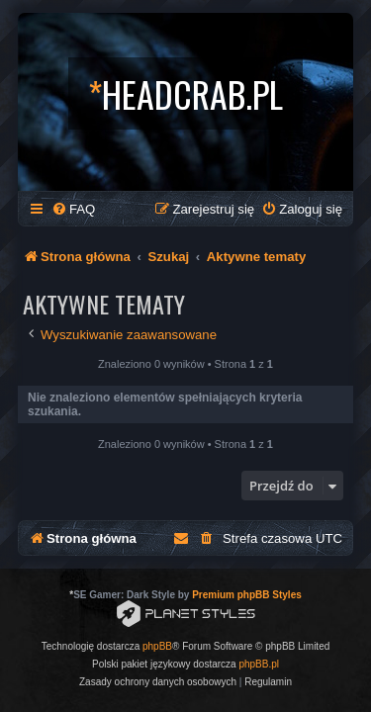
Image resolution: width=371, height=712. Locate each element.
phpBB (157, 646)
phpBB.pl (258, 664)
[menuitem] (73, 209)
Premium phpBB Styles (247, 594)
